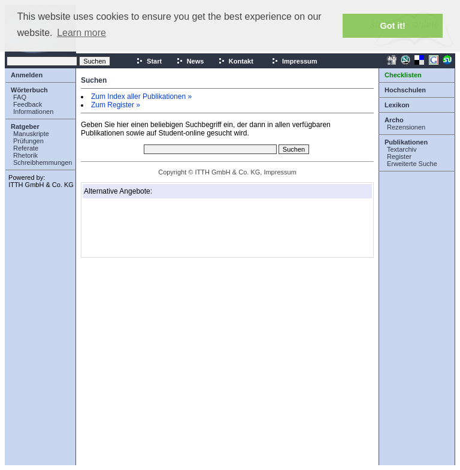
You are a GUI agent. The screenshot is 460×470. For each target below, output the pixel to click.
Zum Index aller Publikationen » (141, 96)
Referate (25, 148)
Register (399, 156)
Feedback (27, 104)
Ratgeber (25, 126)
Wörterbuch (29, 90)
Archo (394, 119)
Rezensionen (406, 127)
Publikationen (406, 142)
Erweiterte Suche (412, 163)
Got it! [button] (392, 26)
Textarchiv (402, 149)
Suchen (94, 80)
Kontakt (235, 61)
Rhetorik (25, 155)
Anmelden (27, 75)
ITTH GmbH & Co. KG (41, 184)
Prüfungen (28, 140)
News (190, 61)
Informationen (33, 111)
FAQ (19, 97)
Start (149, 61)
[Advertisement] (144, 228)
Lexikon (397, 105)
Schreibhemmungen (42, 162)
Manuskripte (31, 133)
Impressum (294, 61)
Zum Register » (115, 105)
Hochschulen (405, 90)
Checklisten (403, 75)
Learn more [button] (81, 33)
